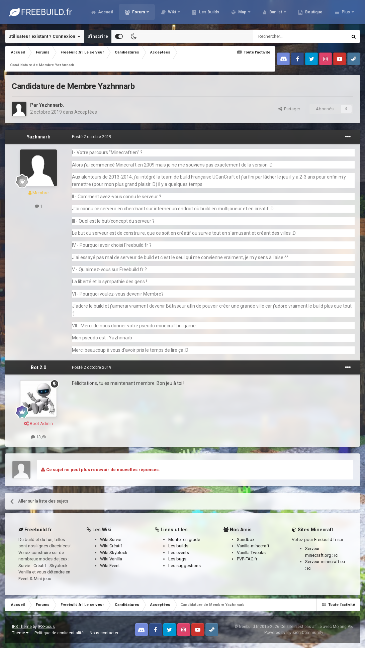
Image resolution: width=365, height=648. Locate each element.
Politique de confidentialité (59, 633)
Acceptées (85, 112)
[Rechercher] (286, 36)
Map (279, 13)
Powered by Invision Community (293, 632)
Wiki (208, 13)
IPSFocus (46, 626)
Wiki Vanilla (111, 558)
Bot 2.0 (38, 367)
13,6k (39, 436)
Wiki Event (110, 565)
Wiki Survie (110, 539)
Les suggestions (184, 565)
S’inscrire (97, 36)
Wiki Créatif (111, 545)
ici (336, 555)
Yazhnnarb (51, 105)
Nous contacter (104, 633)
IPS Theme (22, 626)
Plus (346, 13)
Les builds (178, 545)
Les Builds (245, 13)
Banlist (312, 13)
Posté (91, 136)
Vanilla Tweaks (251, 552)
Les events (178, 552)
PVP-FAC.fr (247, 558)
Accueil (141, 13)
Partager (289, 108)
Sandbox (245, 539)
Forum (175, 13)
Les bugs (177, 558)
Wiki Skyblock (113, 552)
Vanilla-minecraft (253, 545)
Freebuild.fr (325, 539)
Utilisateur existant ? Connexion (44, 36)
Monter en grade (184, 539)
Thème (20, 633)
